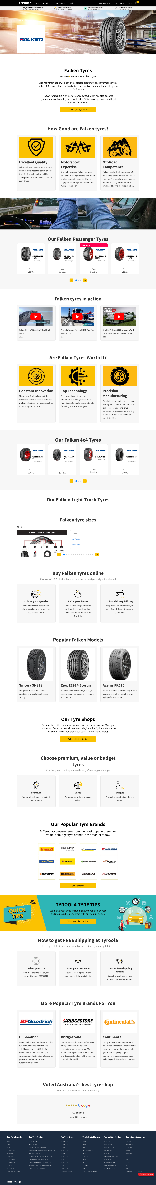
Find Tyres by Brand (78, 109)
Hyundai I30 (108, 1167)
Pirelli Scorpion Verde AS (37, 1164)
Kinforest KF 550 (34, 1161)
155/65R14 (123, 540)
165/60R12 (92, 540)
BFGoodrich (29, 1054)
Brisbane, (53, 748)
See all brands (78, 902)
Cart (137, 2)
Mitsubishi (85, 1170)
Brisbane (129, 1164)
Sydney (128, 1158)
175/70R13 (108, 551)
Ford (84, 1161)
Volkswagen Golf (109, 1179)
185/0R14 (139, 540)
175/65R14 (123, 556)
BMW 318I (107, 1176)
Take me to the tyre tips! (78, 938)
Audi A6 (106, 1170)
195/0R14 (139, 556)
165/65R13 (108, 540)
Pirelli (9, 1161)
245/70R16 (64, 1167)
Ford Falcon (108, 1158)
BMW (84, 1158)
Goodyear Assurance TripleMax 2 (40, 1182)
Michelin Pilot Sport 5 (36, 1170)
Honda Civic (108, 1161)
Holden (85, 1182)
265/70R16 (64, 1173)
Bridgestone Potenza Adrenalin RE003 (42, 1167)
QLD (127, 1179)
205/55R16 (64, 1158)
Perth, (62, 748)
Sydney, (100, 745)
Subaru (84, 1176)
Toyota (84, 1164)
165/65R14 (123, 546)
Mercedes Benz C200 (111, 1173)
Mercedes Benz (87, 1167)
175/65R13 (108, 546)
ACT (127, 1182)
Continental (112, 1054)
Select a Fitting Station (78, 756)
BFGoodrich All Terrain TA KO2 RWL (41, 1173)
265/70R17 (64, 1176)
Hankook (10, 1173)
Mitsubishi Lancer (110, 1182)
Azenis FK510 (113, 702)
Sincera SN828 (30, 702)
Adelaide (70, 748)
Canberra (92, 748)
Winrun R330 (33, 1158)
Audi (84, 1179)
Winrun (9, 1158)
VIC (127, 1176)
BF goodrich (11, 1176)
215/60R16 (64, 1161)
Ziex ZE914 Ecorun (76, 702)
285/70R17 (64, 1182)
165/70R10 (76, 546)
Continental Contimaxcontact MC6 (41, 1179)
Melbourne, (111, 745)
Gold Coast (81, 748)
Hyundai (85, 1173)
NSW (127, 1173)
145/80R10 (76, 540)
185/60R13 (108, 556)
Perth (128, 1167)
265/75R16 (64, 1179)
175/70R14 (123, 561)
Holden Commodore (111, 1164)
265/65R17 (64, 1170)
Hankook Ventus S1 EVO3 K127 (39, 1176)
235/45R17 (64, 1164)
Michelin (10, 1170)
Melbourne (129, 1161)
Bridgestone (71, 1054)
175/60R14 (123, 551)
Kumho (9, 1164)
